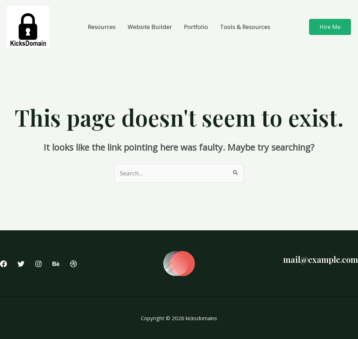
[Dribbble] (73, 263)
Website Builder (150, 27)
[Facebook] (3, 263)
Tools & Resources (245, 27)
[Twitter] (20, 263)
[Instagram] (38, 263)
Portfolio (196, 27)
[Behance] (55, 263)
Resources (102, 27)
